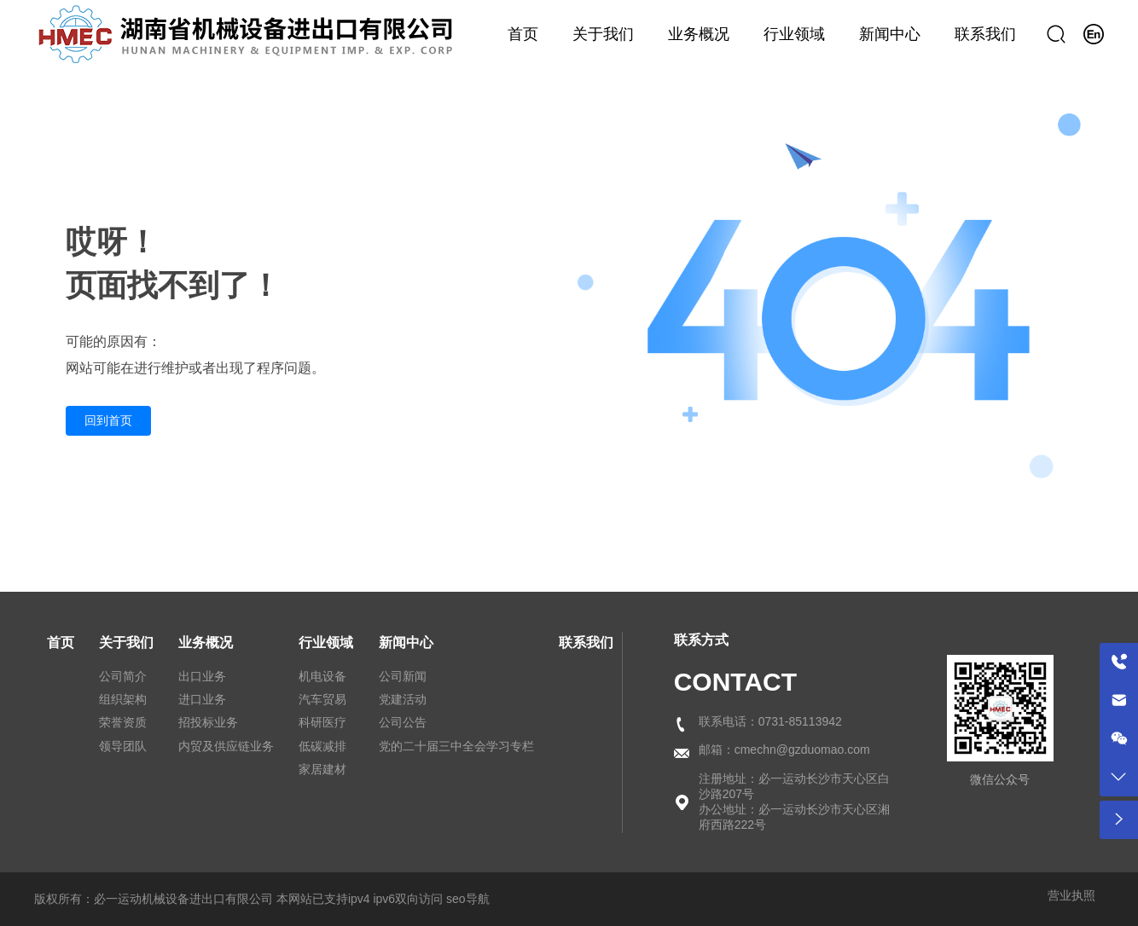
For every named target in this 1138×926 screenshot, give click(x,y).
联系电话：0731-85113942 (770, 721)
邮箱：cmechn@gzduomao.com (784, 749)
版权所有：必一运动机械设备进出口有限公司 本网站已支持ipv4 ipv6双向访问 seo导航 (262, 899)
